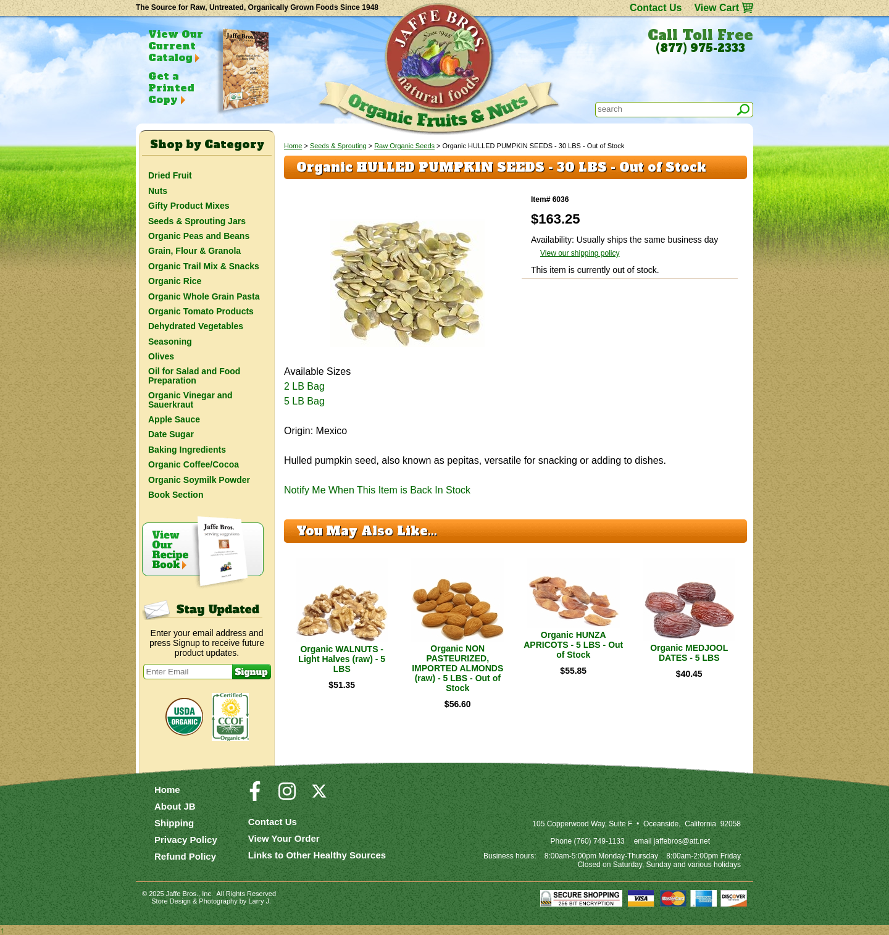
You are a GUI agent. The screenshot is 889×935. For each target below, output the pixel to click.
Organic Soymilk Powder (199, 480)
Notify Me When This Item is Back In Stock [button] (377, 490)
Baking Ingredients (187, 450)
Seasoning (170, 341)
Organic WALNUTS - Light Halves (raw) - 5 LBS (341, 659)
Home (293, 145)
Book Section (175, 495)
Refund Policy (185, 856)
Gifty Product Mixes (188, 206)
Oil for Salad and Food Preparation (194, 375)
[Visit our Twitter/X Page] (319, 796)
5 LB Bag (304, 401)
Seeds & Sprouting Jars (197, 221)
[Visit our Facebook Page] (255, 796)
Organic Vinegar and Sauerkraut (190, 399)
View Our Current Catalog (175, 45)
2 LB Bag (304, 386)
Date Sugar (171, 434)
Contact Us (656, 7)
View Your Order (284, 838)
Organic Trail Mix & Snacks (203, 266)
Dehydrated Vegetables (195, 326)
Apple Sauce (174, 419)
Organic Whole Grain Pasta (204, 296)
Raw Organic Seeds (404, 145)
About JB (175, 806)
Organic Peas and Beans (198, 236)
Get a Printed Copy (171, 87)
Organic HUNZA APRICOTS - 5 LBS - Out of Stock (573, 645)
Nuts (157, 191)
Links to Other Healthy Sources (317, 855)
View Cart (716, 7)
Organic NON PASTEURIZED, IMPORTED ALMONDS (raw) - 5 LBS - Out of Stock (457, 668)
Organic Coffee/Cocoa (193, 464)
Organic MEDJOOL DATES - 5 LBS (689, 653)
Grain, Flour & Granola (194, 251)
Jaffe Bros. (182, 893)
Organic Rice (174, 281)
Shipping (174, 823)
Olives (161, 356)
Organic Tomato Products (201, 311)
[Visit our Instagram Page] (287, 796)
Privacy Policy (185, 839)
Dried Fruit (170, 175)
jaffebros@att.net (682, 841)
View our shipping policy (580, 253)
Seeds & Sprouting (338, 145)
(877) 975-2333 (700, 48)
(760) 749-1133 (599, 841)
